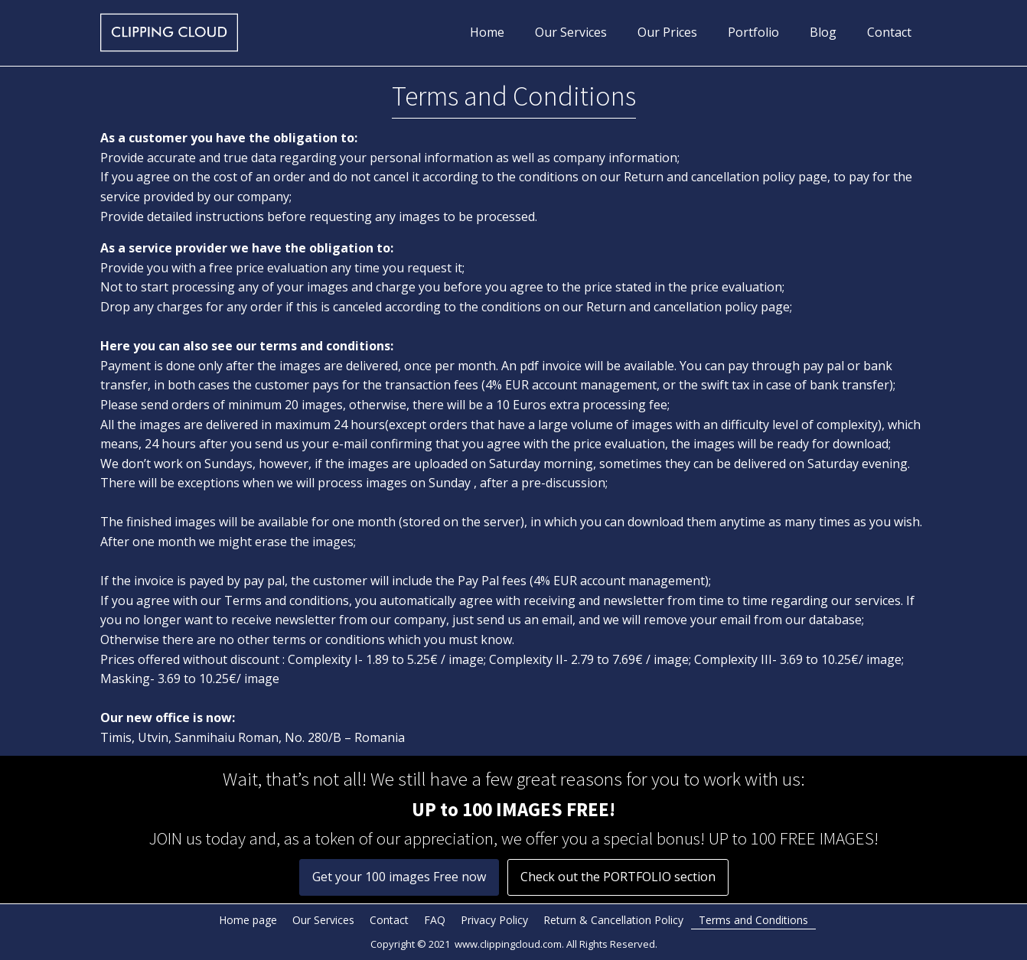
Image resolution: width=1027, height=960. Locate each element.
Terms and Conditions (753, 920)
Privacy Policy (494, 920)
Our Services (571, 32)
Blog (823, 32)
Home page (248, 920)
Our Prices (667, 32)
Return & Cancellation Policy (613, 920)
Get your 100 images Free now (399, 876)
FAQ (434, 920)
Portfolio (753, 32)
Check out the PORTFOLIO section (618, 876)
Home (487, 32)
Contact (889, 32)
